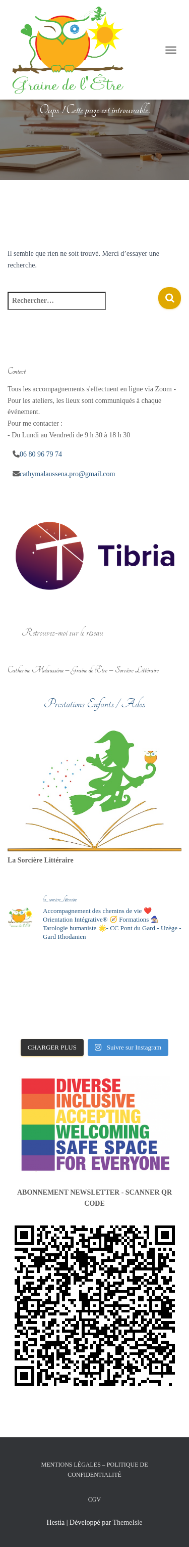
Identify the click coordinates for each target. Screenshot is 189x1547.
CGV (94, 1499)
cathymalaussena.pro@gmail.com (67, 474)
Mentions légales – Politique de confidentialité (94, 1469)
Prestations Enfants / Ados (94, 704)
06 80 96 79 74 (41, 454)
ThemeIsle (127, 1522)
